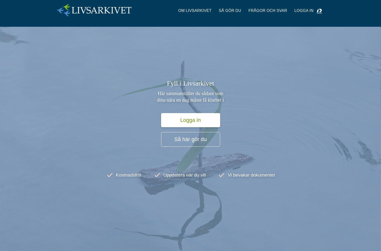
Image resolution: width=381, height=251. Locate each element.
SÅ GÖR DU (230, 11)
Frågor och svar (267, 11)
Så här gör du (190, 139)
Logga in (144, 7)
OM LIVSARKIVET (195, 11)
